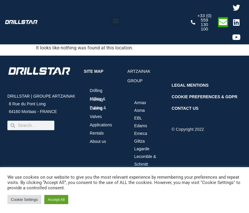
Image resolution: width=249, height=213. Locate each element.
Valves (96, 116)
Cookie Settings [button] (24, 199)
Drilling (96, 90)
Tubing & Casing (98, 108)
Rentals (97, 133)
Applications (102, 125)
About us (99, 141)
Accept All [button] (56, 199)
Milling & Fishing (97, 99)
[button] (116, 21)
